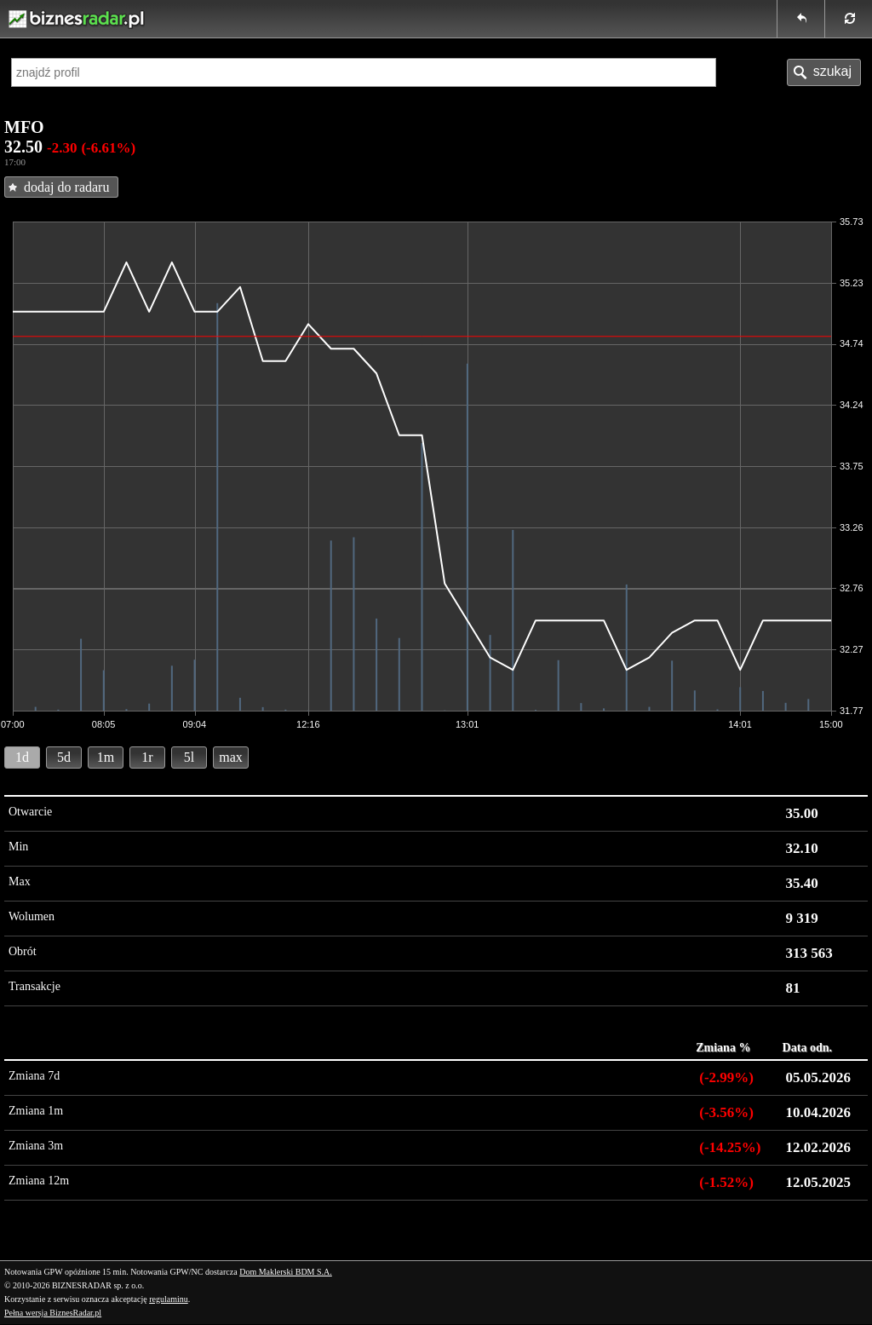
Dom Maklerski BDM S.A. (285, 1271)
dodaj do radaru (66, 187)
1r (146, 757)
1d (22, 757)
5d (64, 757)
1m (105, 757)
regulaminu (168, 1299)
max (231, 757)
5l (189, 757)
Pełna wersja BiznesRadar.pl (52, 1312)
